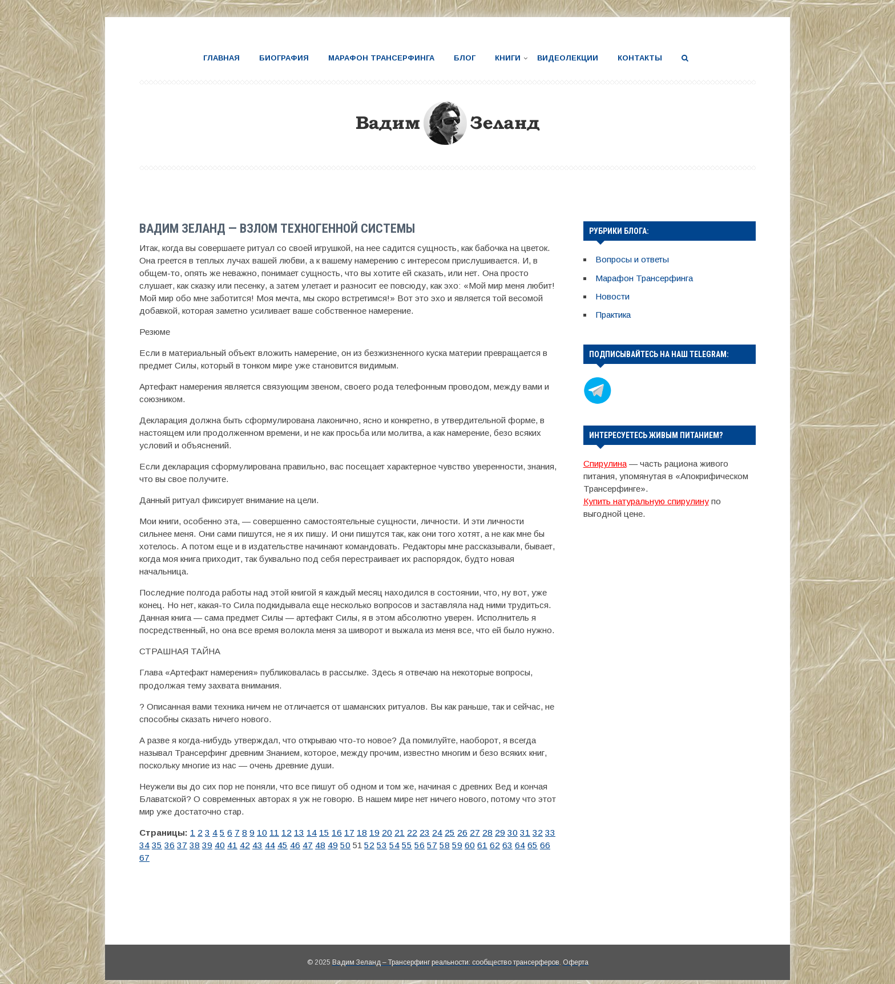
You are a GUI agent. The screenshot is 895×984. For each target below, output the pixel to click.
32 (506, 832)
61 (417, 845)
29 (472, 832)
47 (258, 845)
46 (246, 845)
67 (486, 845)
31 (495, 832)
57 (372, 845)
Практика (613, 314)
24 (415, 832)
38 (155, 845)
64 (452, 845)
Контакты (640, 58)
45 (235, 845)
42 (200, 845)
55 (349, 845)
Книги (508, 58)
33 (518, 832)
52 (315, 845)
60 (406, 845)
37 (143, 845)
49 (280, 845)
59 (395, 845)
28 (461, 832)
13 (290, 832)
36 (552, 832)
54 (337, 845)
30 (484, 832)
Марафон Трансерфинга (381, 58)
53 (326, 845)
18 (347, 832)
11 (267, 832)
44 (223, 845)
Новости (612, 296)
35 (541, 832)
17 (335, 832)
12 (278, 832)
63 (440, 845)
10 (256, 832)
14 (301, 832)
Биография (284, 58)
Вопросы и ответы (631, 259)
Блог (464, 58)
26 (438, 832)
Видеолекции (567, 58)
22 (392, 832)
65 (463, 845)
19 (358, 832)
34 (529, 832)
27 (449, 832)
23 (404, 832)
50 (292, 845)
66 (474, 845)
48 (269, 845)
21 (381, 832)
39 (166, 845)
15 (312, 832)
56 (360, 845)
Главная (221, 58)
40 (178, 845)
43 (212, 845)
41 (189, 845)
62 (429, 845)
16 (324, 832)
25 (427, 832)
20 (369, 832)
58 (383, 845)
